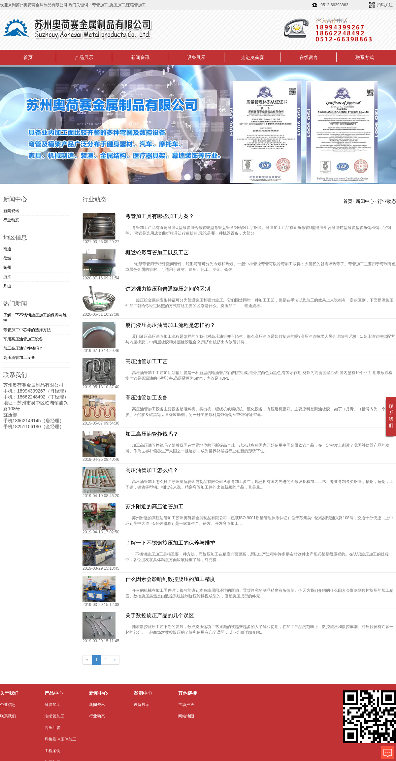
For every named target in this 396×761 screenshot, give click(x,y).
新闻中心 (365, 201)
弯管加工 (52, 704)
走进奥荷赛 (252, 57)
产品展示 (84, 57)
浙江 (7, 276)
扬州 (7, 267)
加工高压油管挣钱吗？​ (23, 348)
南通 (7, 249)
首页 (28, 57)
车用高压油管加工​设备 (23, 339)
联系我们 (8, 716)
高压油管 (52, 727)
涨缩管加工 (54, 716)
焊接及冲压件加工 (60, 739)
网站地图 (186, 716)
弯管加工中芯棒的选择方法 (27, 330)
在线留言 (308, 57)
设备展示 (196, 57)
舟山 (7, 286)
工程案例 (52, 750)
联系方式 (364, 57)
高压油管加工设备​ (19, 357)
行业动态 (11, 220)
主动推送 (186, 704)
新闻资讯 (140, 57)
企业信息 (8, 704)
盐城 (7, 258)
